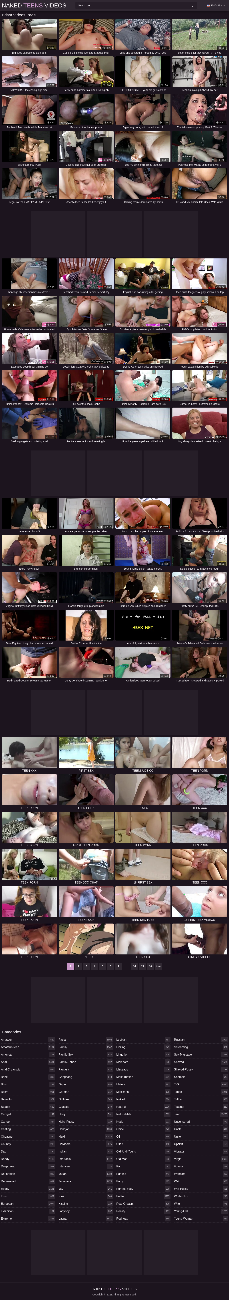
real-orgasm (143, 1204)
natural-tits (143, 1114)
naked (143, 1099)
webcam (201, 1174)
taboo (201, 1092)
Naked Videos (34, 5)
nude (143, 1121)
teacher (201, 1107)
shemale (201, 1077)
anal (28, 1062)
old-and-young (143, 1151)
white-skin (201, 1196)
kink (86, 1196)
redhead (143, 1218)
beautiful (28, 1099)
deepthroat (28, 1166)
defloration (28, 1174)
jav (86, 1189)
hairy (86, 1114)
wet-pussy (201, 1189)
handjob (86, 1129)
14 (134, 966)
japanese (86, 1181)
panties (143, 1174)
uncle (201, 1129)
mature (143, 1084)
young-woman (201, 1218)
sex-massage (201, 1054)
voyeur (201, 1166)
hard (86, 1136)
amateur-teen (28, 1047)
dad (28, 1151)
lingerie (143, 1054)
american (28, 1054)
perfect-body (143, 1189)
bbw (28, 1084)
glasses (86, 1107)
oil (143, 1136)
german (86, 1092)
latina (86, 1218)
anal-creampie (28, 1069)
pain (143, 1166)
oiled (143, 1144)
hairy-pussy (86, 1121)
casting (28, 1129)
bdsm (28, 1092)
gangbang (86, 1077)
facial (86, 1039)
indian (86, 1151)
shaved (201, 1062)
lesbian (143, 1039)
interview (86, 1166)
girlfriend (86, 1099)
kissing (86, 1204)
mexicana (143, 1092)
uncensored (201, 1121)
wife (201, 1204)
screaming (201, 1047)
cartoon (28, 1121)
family (86, 1047)
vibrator (201, 1151)
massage (143, 1069)
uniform (201, 1136)
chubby (28, 1144)
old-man (143, 1159)
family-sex (86, 1054)
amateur (28, 1039)
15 (142, 966)
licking (143, 1047)
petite (143, 1196)
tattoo (201, 1099)
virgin (201, 1159)
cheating (28, 1136)
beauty (28, 1107)
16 (150, 966)
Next (158, 966)
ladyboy (86, 1211)
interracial (86, 1159)
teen (201, 1114)
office (143, 1129)
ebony (28, 1189)
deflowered (28, 1181)
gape (86, 1084)
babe (28, 1077)
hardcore (86, 1144)
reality (143, 1211)
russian (201, 1039)
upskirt (201, 1144)
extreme (28, 1218)
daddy (28, 1159)
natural (143, 1107)
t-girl (201, 1084)
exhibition (28, 1211)
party (143, 1181)
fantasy (86, 1069)
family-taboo (86, 1062)
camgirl (28, 1114)
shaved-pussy (201, 1069)
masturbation (143, 1077)
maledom (143, 1062)
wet (201, 1181)
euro (28, 1196)
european (28, 1204)
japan (86, 1174)
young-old (201, 1211)
